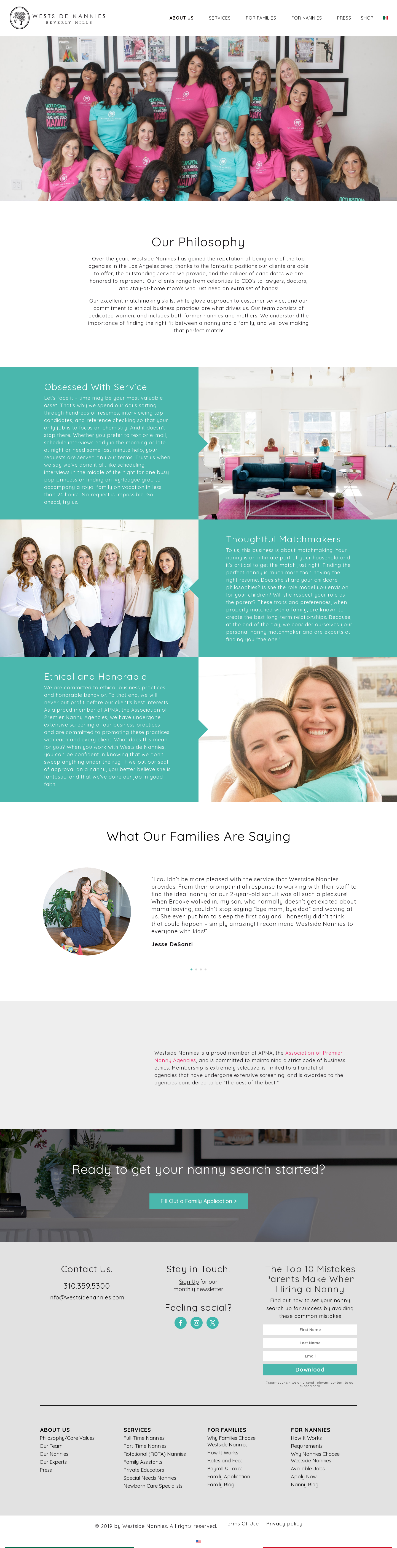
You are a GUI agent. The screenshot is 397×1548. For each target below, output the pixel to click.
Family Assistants (143, 1462)
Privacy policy (284, 1523)
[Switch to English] (198, 1542)
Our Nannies (54, 1454)
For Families (261, 18)
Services (220, 18)
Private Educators (144, 1470)
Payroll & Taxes (225, 1468)
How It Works (222, 1452)
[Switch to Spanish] (385, 25)
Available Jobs (308, 1468)
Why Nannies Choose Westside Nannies (315, 1457)
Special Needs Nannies (150, 1478)
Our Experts (53, 1462)
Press (344, 18)
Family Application (228, 1476)
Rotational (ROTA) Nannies (155, 1454)
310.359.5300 (87, 1286)
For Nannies (306, 18)
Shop (367, 18)
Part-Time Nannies (145, 1446)
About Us (182, 18)
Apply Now (304, 1476)
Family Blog (220, 1484)
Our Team (51, 1446)
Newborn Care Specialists (153, 1486)
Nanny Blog (304, 1484)
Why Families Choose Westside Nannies (231, 1441)
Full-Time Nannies (144, 1438)
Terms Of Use (242, 1523)
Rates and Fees (225, 1460)
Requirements (307, 1446)
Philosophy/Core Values (67, 1438)
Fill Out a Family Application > (198, 1201)
